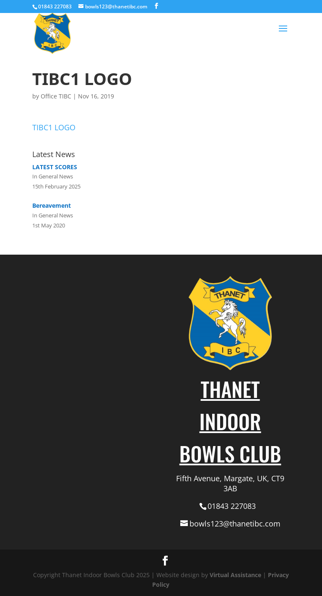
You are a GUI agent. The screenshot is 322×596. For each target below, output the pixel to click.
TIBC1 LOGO (53, 127)
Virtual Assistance (235, 575)
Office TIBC (56, 96)
